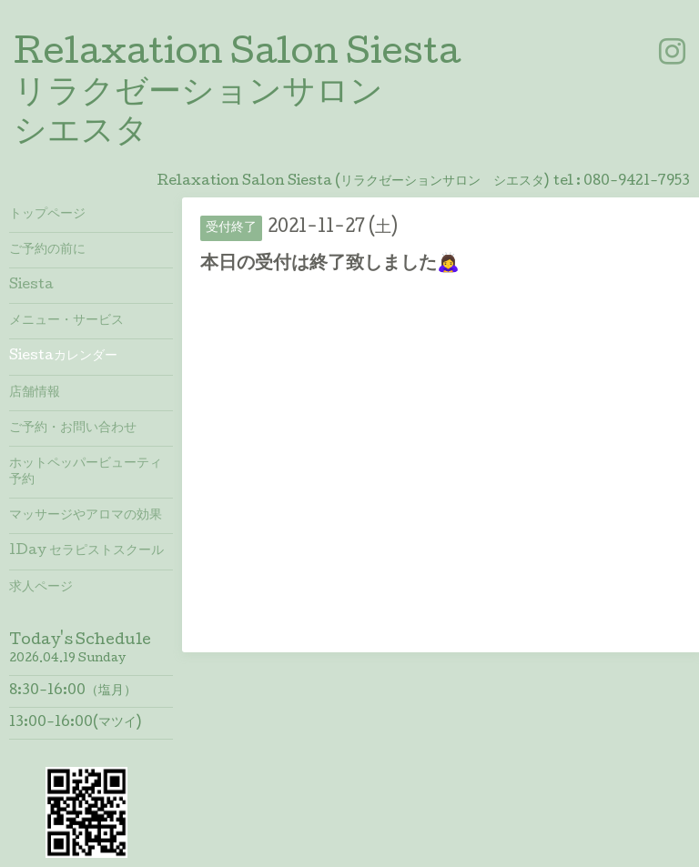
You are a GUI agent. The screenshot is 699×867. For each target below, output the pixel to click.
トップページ (47, 214)
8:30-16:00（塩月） (73, 691)
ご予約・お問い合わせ (73, 428)
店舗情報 (34, 393)
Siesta (31, 285)
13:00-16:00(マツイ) (75, 723)
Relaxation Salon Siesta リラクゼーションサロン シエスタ (237, 94)
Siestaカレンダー (63, 356)
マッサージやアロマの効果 (85, 516)
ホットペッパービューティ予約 (85, 472)
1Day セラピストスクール (86, 551)
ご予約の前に (47, 250)
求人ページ (41, 587)
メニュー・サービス (66, 321)
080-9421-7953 (636, 182)
